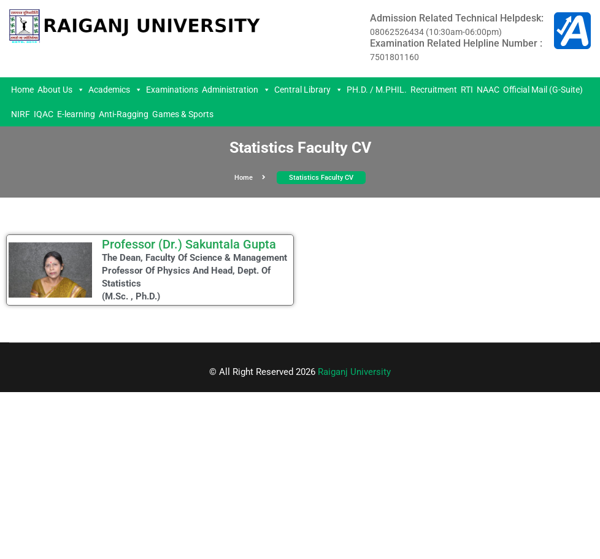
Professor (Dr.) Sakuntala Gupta (189, 244)
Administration (236, 89)
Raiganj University (354, 371)
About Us (61, 89)
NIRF (20, 114)
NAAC (488, 89)
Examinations (172, 89)
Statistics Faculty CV (321, 178)
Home (22, 89)
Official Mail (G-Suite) (543, 89)
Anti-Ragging (123, 114)
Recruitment (433, 89)
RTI (467, 89)
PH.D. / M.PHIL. (377, 89)
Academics (115, 89)
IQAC (43, 114)
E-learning (76, 114)
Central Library (308, 89)
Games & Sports (182, 114)
